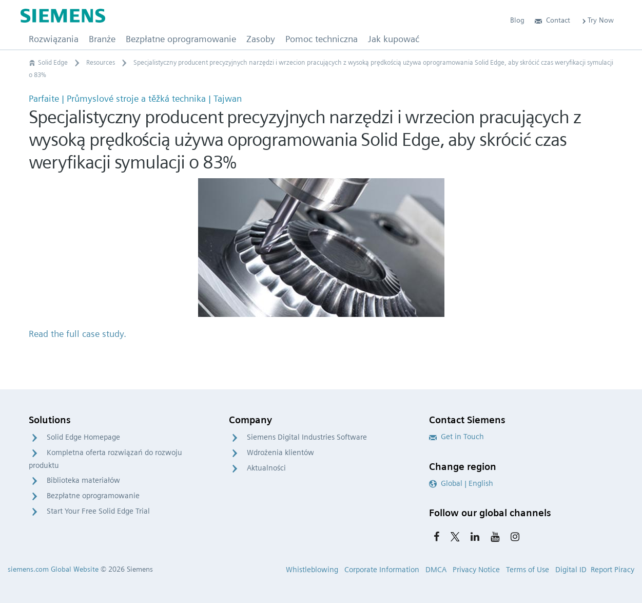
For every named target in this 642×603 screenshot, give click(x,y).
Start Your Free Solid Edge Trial (98, 511)
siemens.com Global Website (53, 569)
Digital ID (571, 569)
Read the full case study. (77, 333)
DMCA (435, 569)
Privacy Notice (476, 569)
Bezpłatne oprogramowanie (93, 495)
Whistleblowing (312, 569)
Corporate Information (381, 569)
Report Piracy (612, 569)
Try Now (597, 20)
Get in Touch (456, 436)
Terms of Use (527, 569)
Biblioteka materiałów (83, 480)
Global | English (461, 483)
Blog (517, 20)
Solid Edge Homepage (83, 437)
